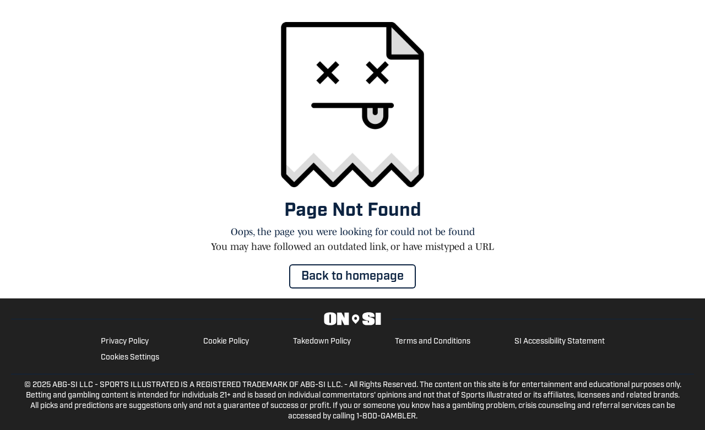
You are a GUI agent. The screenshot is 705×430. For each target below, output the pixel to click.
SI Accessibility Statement (559, 342)
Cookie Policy (226, 342)
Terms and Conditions (432, 342)
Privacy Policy (125, 342)
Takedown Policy (322, 342)
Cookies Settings (130, 357)
